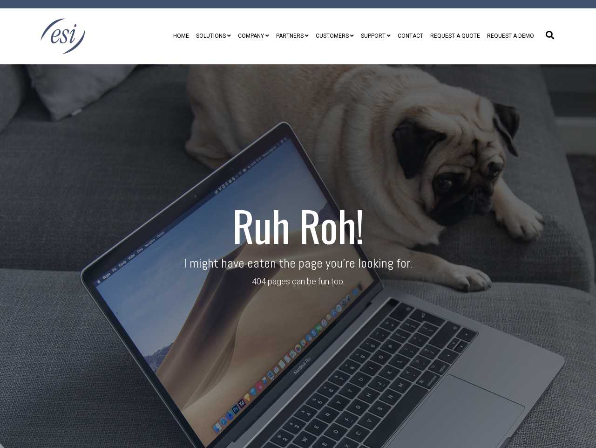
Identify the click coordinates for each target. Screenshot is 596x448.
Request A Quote (455, 36)
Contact (410, 36)
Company (251, 36)
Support (373, 36)
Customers (332, 36)
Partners (290, 36)
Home (181, 36)
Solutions (211, 36)
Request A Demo (510, 36)
